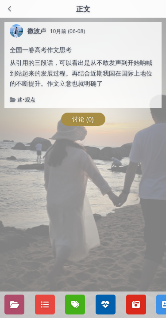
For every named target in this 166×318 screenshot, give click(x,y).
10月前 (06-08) (67, 31)
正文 (83, 9)
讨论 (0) (82, 119)
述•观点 (26, 99)
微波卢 (36, 30)
